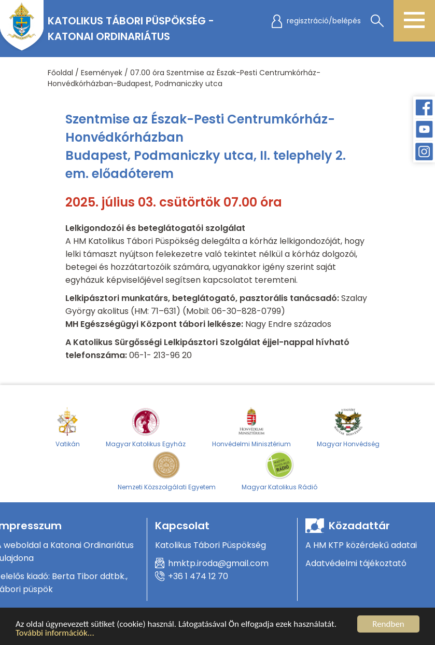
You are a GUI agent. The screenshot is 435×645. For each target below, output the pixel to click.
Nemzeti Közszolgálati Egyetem (167, 470)
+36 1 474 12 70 (198, 576)
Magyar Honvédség (348, 427)
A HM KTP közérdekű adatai (361, 545)
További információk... (55, 633)
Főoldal (60, 72)
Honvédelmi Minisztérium (251, 427)
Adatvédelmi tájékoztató (355, 563)
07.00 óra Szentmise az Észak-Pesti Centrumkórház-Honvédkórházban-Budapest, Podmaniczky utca (184, 78)
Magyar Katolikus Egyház (146, 427)
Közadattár (359, 525)
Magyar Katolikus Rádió (279, 470)
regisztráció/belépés (324, 21)
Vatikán (67, 427)
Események (101, 72)
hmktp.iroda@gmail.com (218, 563)
